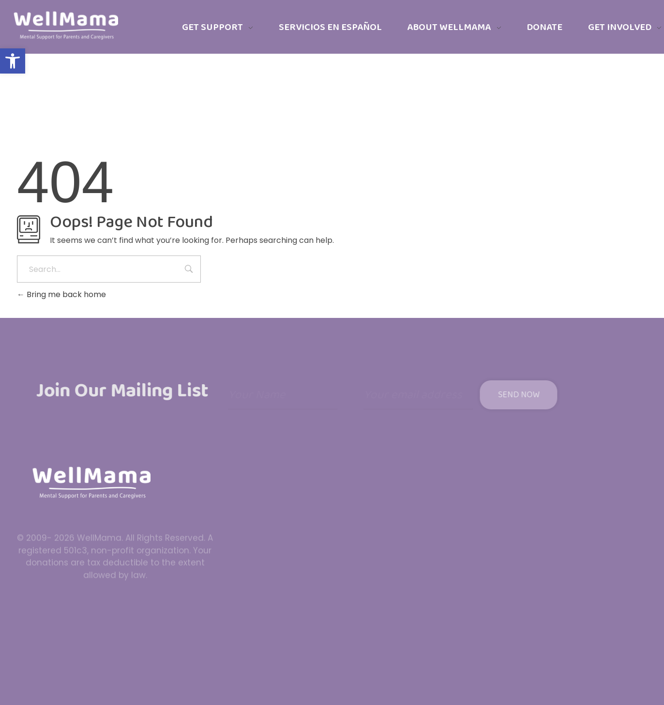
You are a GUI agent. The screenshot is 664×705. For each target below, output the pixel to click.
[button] (12, 61)
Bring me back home (61, 294)
